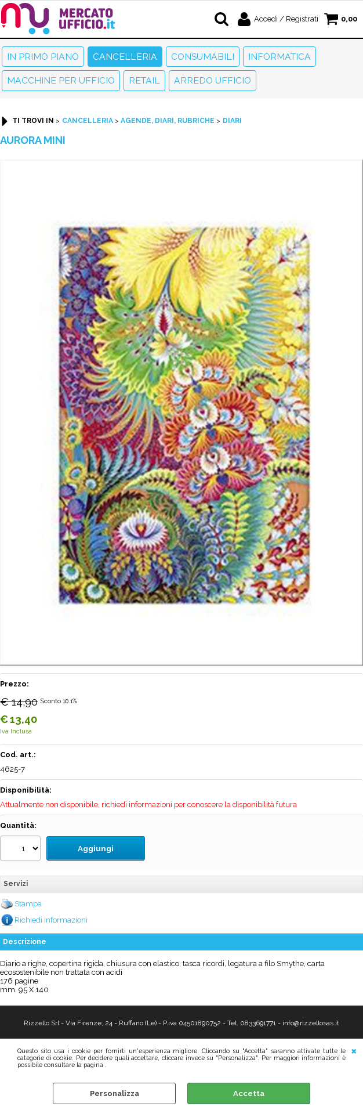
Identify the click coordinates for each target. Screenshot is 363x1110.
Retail (144, 80)
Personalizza (114, 1093)
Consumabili (202, 56)
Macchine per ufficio (61, 80)
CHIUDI (354, 1050)
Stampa (28, 902)
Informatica (279, 56)
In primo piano (43, 56)
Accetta (248, 1093)
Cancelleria (125, 56)
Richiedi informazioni (51, 918)
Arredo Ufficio (212, 80)
